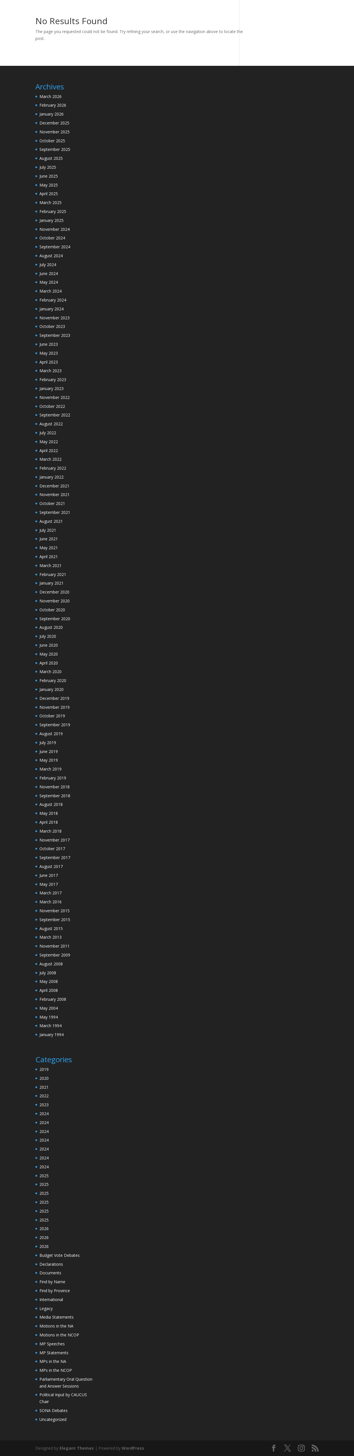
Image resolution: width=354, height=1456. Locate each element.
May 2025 (48, 185)
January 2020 (51, 689)
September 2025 (54, 149)
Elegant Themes (77, 1448)
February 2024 (52, 300)
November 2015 (54, 910)
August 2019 (51, 733)
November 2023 (54, 317)
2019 (44, 1069)
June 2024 (48, 273)
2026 (44, 1228)
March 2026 (50, 96)
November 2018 (54, 787)
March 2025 (50, 202)
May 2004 (48, 1008)
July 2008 (47, 972)
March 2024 (50, 291)
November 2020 (54, 601)
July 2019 (47, 742)
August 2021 (51, 521)
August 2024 (51, 255)
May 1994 (48, 1017)
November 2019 (54, 707)
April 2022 (48, 450)
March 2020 (50, 671)
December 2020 (54, 592)
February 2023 (52, 379)
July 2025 (47, 167)
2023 (44, 1104)
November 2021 (54, 494)
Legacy (46, 1308)
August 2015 (51, 928)
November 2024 (54, 229)
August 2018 (51, 804)
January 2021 (51, 583)
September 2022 (54, 415)
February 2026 (52, 105)
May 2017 (48, 884)
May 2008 (48, 981)
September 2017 (54, 857)
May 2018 (48, 813)
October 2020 (52, 609)
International (51, 1299)
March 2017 (50, 893)
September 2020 (54, 618)
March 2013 (50, 937)
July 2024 (47, 264)
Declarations (51, 1264)
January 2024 (51, 309)
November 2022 (54, 397)
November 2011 (54, 946)
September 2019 (54, 724)
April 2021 (48, 556)
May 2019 (48, 760)
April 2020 (48, 663)
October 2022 (52, 406)
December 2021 (54, 486)
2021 (44, 1087)
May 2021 (48, 547)
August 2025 (51, 158)
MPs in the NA (52, 1361)
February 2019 (52, 778)
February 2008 (52, 999)
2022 (44, 1095)
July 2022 (47, 432)
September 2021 (54, 512)
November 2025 (54, 132)
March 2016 (50, 901)
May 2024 (48, 282)
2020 (44, 1078)
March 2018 (50, 831)
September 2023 (54, 335)
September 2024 (54, 246)
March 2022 (50, 459)
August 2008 (51, 964)
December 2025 (54, 123)
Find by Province (54, 1290)
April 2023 (48, 362)
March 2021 (50, 565)
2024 (44, 1113)
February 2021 (52, 574)
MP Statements (53, 1352)
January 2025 (51, 220)
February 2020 (52, 680)
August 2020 (51, 627)
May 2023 (48, 353)
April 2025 (48, 193)
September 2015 (54, 919)
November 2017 (54, 840)
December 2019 (54, 698)
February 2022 (52, 468)
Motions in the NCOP (59, 1335)
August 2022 (51, 424)
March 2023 (50, 370)
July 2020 (47, 636)
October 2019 (52, 716)
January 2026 (51, 114)
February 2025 (52, 211)
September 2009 (54, 955)
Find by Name (52, 1281)
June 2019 (48, 751)
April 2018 (48, 822)
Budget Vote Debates (59, 1255)
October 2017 (52, 848)
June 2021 (48, 538)
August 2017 (51, 866)
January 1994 (51, 1034)
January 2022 (51, 477)
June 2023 (48, 344)
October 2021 (52, 503)
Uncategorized (52, 1419)
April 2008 (48, 990)
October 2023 (52, 326)
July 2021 (47, 530)
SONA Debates (53, 1410)
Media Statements (56, 1317)
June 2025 (48, 176)
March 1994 (50, 1025)
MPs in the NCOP (55, 1370)
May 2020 (48, 654)
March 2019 (50, 769)
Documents (50, 1273)
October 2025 (52, 140)
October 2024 (52, 238)
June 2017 (48, 875)
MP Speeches (52, 1343)
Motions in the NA (56, 1326)
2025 (44, 1175)
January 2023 (51, 388)
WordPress (133, 1448)
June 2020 (48, 645)
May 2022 (48, 441)
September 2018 (54, 795)
